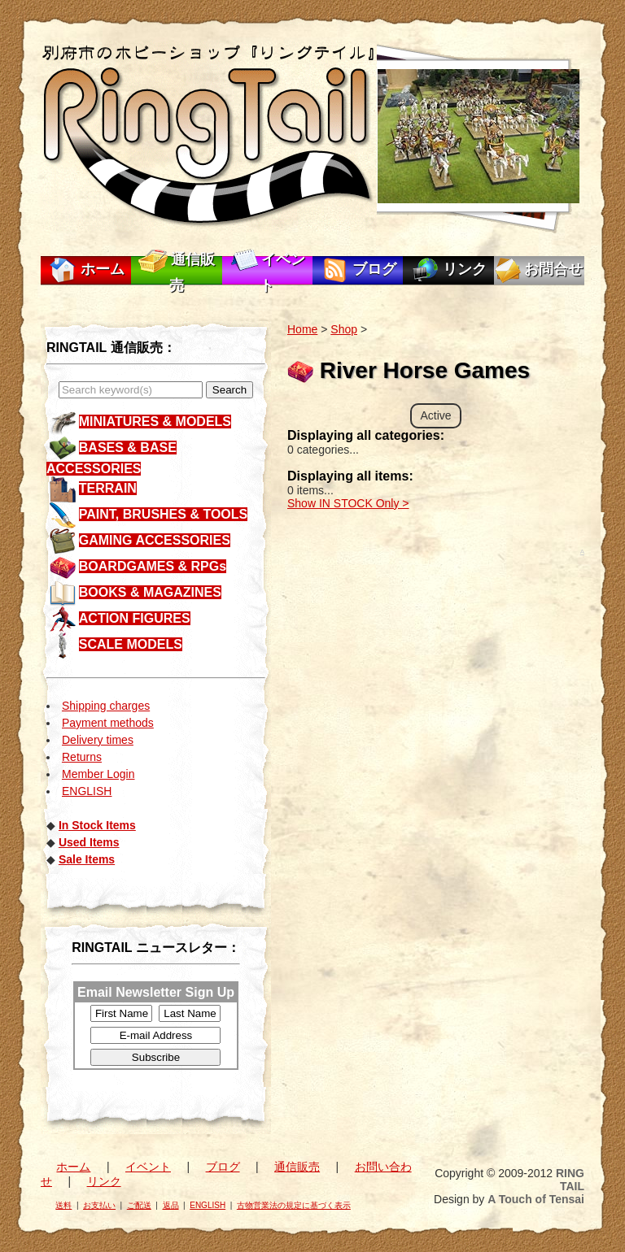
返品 (171, 1205)
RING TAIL (570, 1180)
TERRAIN (108, 488)
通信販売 (297, 1166)
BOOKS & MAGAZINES (150, 592)
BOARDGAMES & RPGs (152, 566)
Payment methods (108, 722)
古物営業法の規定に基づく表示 (294, 1205)
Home (302, 329)
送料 (63, 1205)
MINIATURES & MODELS (155, 421)
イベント (148, 1166)
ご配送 (139, 1205)
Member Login (98, 773)
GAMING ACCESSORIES (154, 540)
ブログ (374, 269)
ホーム (103, 269)
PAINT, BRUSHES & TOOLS (163, 514)
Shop (343, 329)
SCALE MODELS (130, 644)
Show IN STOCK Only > (348, 503)
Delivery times (97, 739)
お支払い (99, 1205)
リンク (465, 269)
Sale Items (87, 859)
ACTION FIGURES (134, 618)
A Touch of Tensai (535, 1199)
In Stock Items (97, 825)
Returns (82, 756)
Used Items (89, 842)
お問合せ (553, 269)
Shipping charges (106, 705)
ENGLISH (86, 791)
